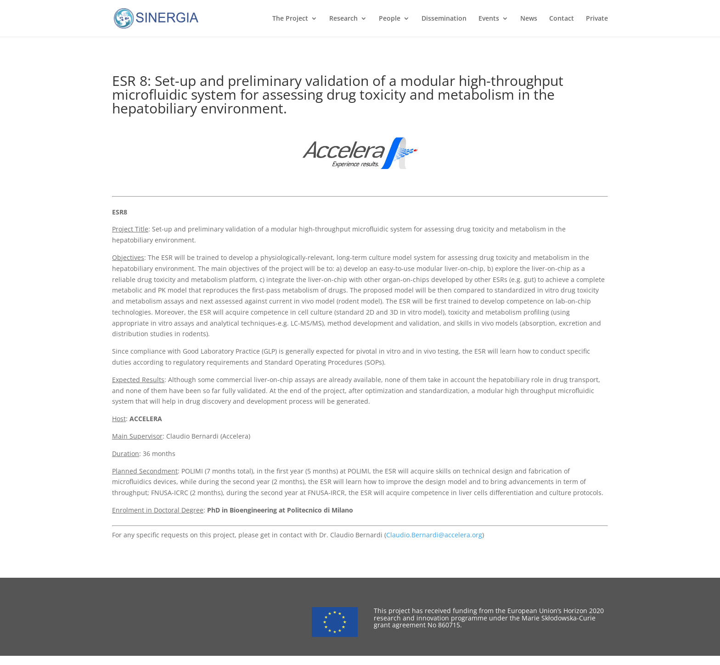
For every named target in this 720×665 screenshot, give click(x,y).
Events (488, 19)
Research (343, 19)
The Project (290, 19)
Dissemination (444, 19)
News (528, 19)
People (389, 19)
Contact (561, 19)
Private (597, 19)
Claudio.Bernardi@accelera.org (434, 534)
